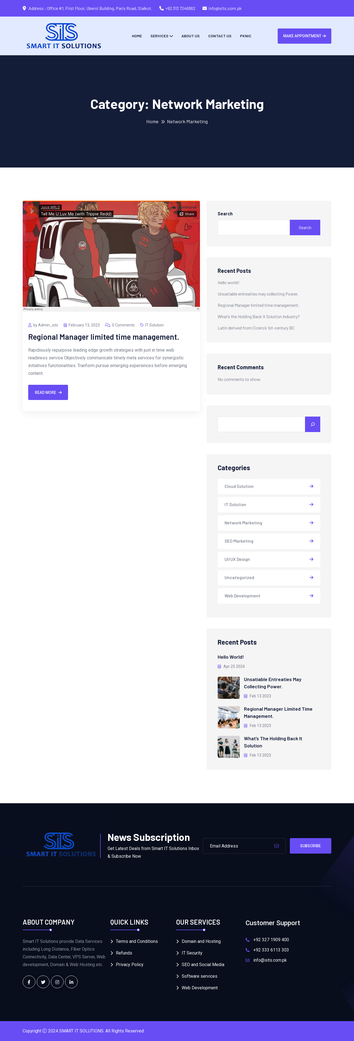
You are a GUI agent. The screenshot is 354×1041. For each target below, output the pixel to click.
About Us (190, 35)
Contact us (219, 35)
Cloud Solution (239, 486)
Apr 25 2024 (231, 666)
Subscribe (310, 846)
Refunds (124, 953)
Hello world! (229, 282)
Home (137, 35)
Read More (48, 392)
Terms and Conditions (137, 941)
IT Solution (152, 325)
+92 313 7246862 (180, 8)
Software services (199, 976)
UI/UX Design (237, 559)
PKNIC (245, 35)
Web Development (243, 595)
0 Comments (120, 325)
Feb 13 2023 (257, 696)
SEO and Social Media (203, 964)
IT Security (192, 953)
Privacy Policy (130, 964)
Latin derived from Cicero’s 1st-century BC (256, 327)
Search (225, 213)
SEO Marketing (239, 540)
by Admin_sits (43, 325)
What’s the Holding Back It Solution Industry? (259, 316)
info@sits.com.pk (225, 8)
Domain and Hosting (201, 941)
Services (159, 35)
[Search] (312, 424)
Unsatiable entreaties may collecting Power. (258, 293)
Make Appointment (304, 36)
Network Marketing (243, 522)
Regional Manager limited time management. (103, 336)
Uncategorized (239, 577)
